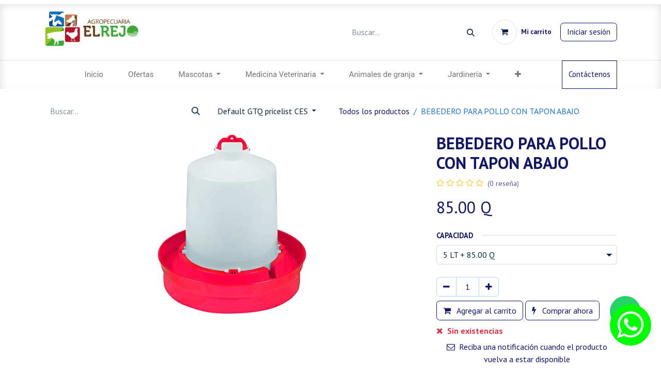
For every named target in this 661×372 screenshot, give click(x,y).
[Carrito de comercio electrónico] (521, 32)
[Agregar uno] (489, 287)
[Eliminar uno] (446, 287)
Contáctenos (589, 74)
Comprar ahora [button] (562, 310)
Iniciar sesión (588, 32)
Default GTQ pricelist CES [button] (263, 111)
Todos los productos (374, 111)
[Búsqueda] (470, 32)
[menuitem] (94, 75)
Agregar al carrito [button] (479, 310)
